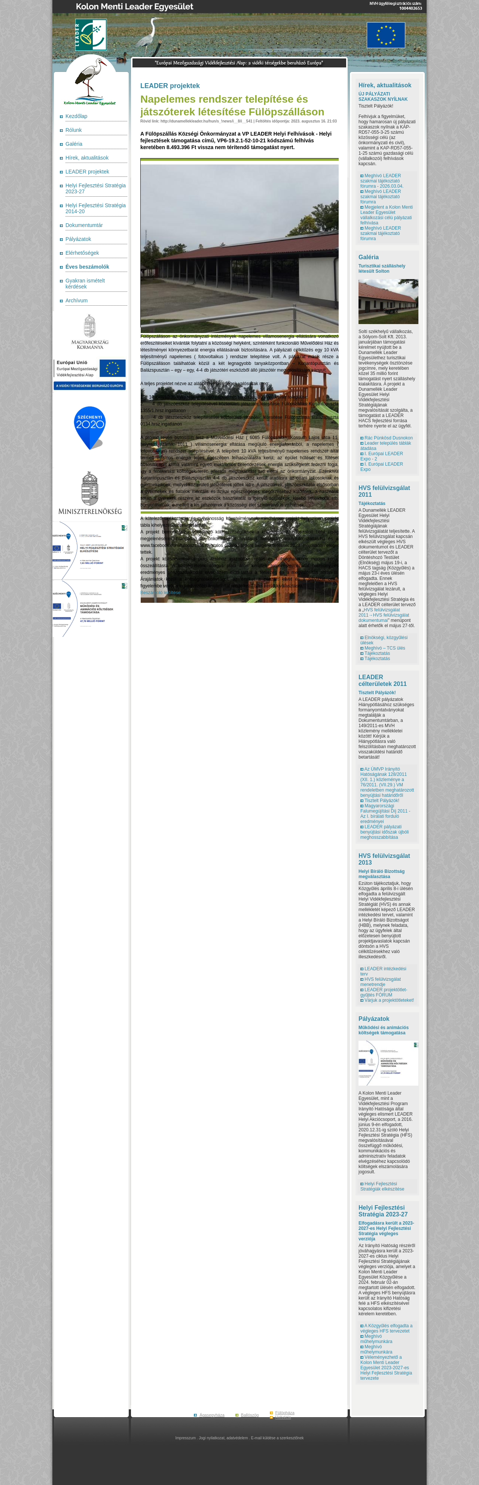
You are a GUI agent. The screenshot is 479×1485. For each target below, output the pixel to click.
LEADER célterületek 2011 (383, 680)
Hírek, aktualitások (87, 158)
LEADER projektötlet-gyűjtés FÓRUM (383, 992)
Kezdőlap (76, 116)
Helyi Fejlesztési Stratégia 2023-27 (383, 1211)
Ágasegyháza (212, 1415)
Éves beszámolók (87, 267)
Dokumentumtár (84, 225)
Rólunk (73, 130)
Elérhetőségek (82, 253)
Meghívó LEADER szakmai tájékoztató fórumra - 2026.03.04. (381, 181)
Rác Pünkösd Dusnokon (388, 438)
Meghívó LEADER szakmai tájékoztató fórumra (380, 197)
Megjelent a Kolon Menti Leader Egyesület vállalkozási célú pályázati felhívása (386, 215)
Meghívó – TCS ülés (384, 648)
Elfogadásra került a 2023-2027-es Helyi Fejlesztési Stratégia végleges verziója (386, 1231)
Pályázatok (78, 239)
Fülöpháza (285, 1412)
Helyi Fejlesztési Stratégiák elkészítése (382, 1186)
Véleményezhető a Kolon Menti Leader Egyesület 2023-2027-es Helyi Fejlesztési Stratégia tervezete (386, 1368)
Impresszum (186, 1438)
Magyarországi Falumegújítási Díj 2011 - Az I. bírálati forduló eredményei (385, 813)
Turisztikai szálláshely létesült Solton (382, 268)
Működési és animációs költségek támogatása (384, 1030)
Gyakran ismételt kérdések (85, 284)
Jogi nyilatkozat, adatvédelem (223, 1438)
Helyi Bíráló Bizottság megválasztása (382, 874)
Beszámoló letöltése (160, 592)
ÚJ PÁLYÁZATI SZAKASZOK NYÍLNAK (383, 96)
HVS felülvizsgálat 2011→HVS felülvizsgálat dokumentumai (384, 615)
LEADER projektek (87, 172)
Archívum (76, 300)
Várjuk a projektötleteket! (389, 1000)
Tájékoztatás (372, 503)
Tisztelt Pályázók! (377, 692)
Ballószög (250, 1415)
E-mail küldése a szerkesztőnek (277, 1438)
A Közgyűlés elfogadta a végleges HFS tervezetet (386, 1328)
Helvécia (283, 1417)
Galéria (73, 144)
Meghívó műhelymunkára (376, 1339)
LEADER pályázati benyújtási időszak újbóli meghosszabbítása (384, 832)
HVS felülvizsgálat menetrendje (380, 982)
